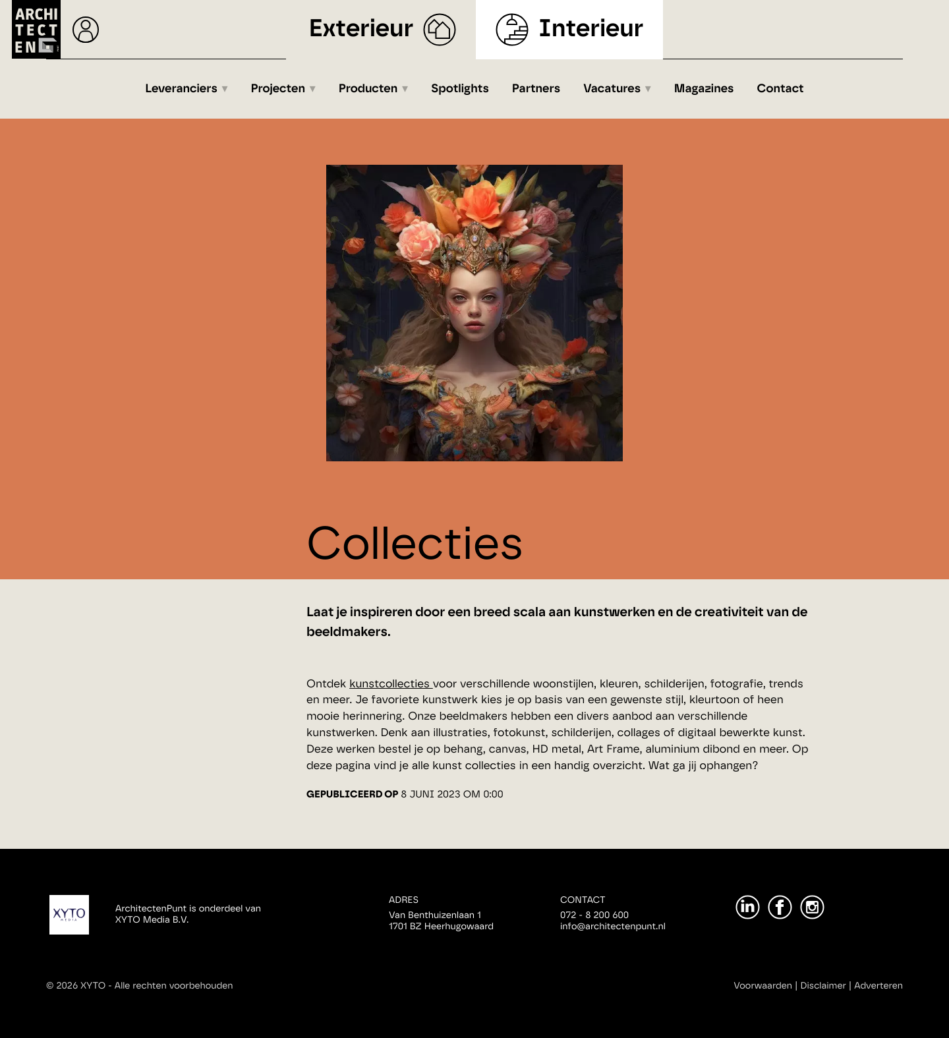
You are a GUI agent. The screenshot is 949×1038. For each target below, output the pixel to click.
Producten (368, 89)
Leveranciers (181, 89)
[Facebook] (780, 907)
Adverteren (878, 986)
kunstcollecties (391, 684)
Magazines (704, 89)
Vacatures (612, 89)
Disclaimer (823, 986)
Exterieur (361, 29)
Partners (536, 89)
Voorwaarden (762, 986)
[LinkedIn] (748, 907)
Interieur (590, 29)
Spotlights (460, 89)
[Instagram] (812, 907)
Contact (780, 89)
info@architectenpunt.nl (613, 926)
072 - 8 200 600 (594, 915)
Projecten (278, 89)
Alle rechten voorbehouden (174, 986)
